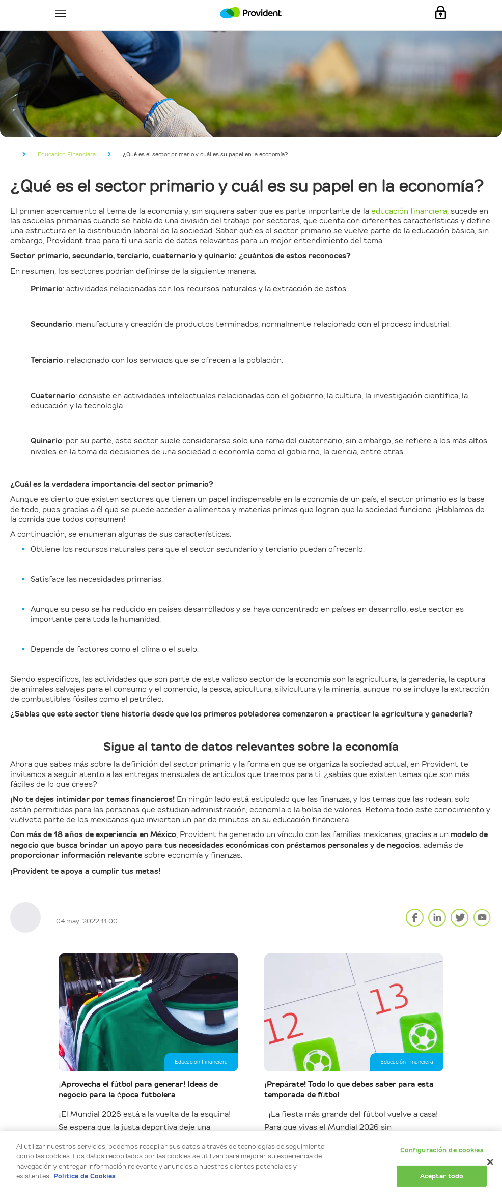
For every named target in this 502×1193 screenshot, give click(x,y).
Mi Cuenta (441, 13)
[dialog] (251, 1162)
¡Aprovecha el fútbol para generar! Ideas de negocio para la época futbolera (138, 1089)
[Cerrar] (490, 1162)
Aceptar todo (442, 1176)
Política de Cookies (84, 1176)
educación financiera (409, 211)
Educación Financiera (67, 154)
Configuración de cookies (442, 1150)
